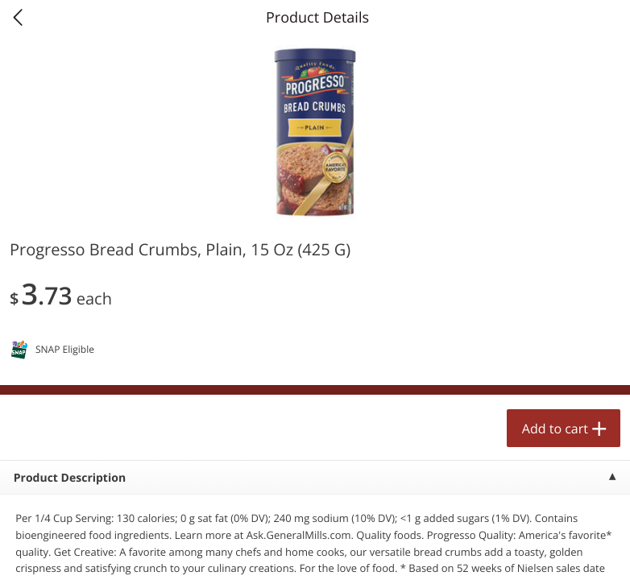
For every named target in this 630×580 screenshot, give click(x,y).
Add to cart (555, 428)
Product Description (70, 478)
